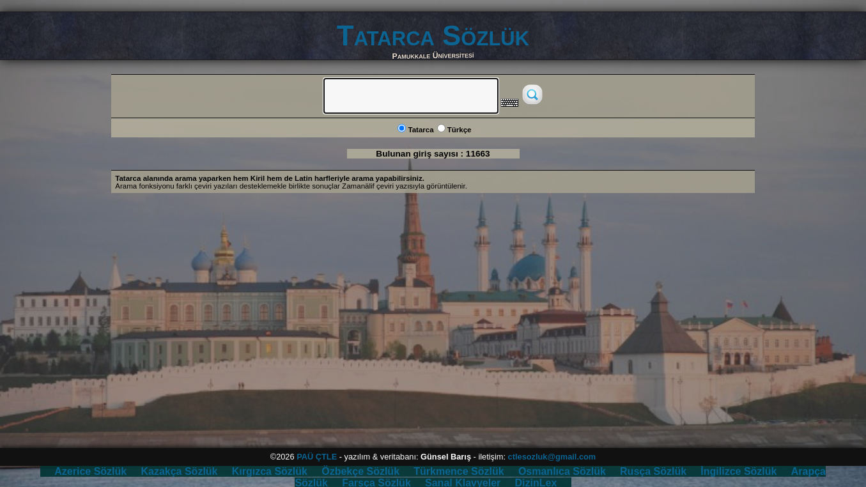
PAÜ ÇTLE (317, 456)
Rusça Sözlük (653, 471)
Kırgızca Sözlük (269, 471)
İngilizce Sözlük (738, 471)
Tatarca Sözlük (433, 35)
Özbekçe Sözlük (360, 471)
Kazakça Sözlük (179, 471)
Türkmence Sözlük (459, 471)
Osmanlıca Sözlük (562, 471)
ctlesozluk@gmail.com (552, 456)
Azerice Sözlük (90, 471)
